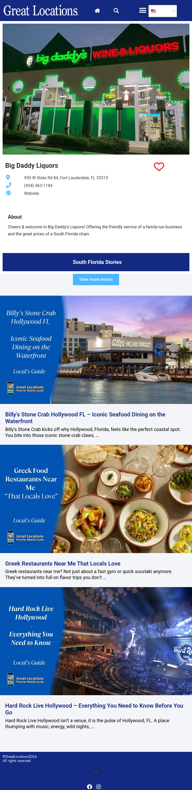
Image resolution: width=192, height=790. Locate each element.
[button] (142, 10)
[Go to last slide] (9, 89)
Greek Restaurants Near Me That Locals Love (62, 563)
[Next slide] (182, 89)
